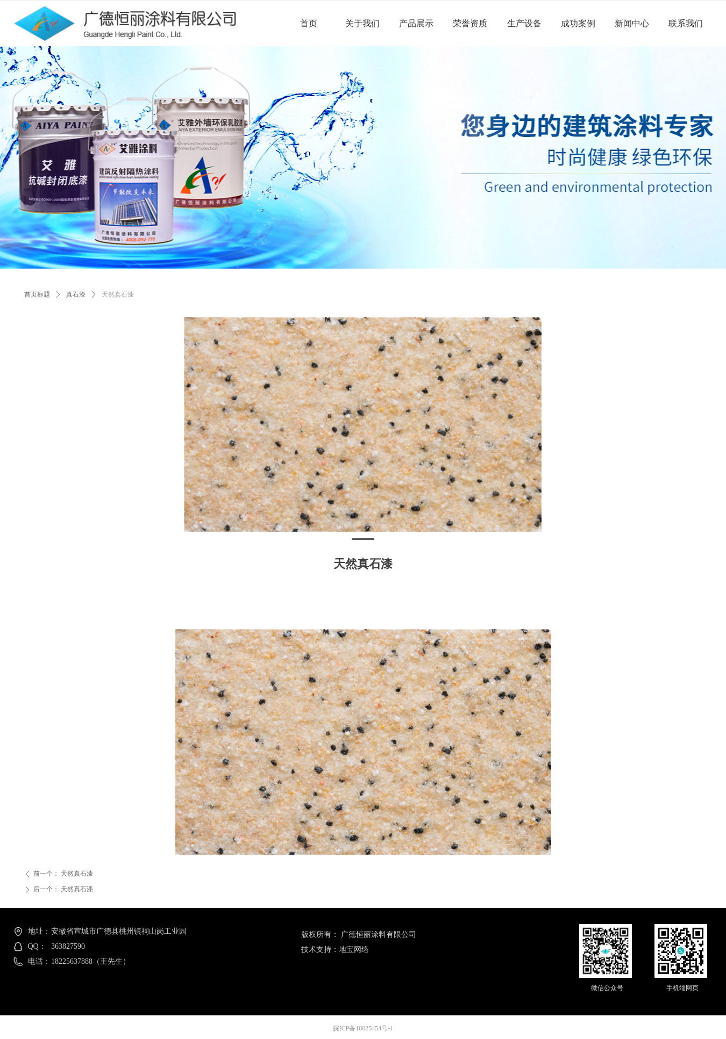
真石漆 (76, 294)
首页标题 (37, 294)
